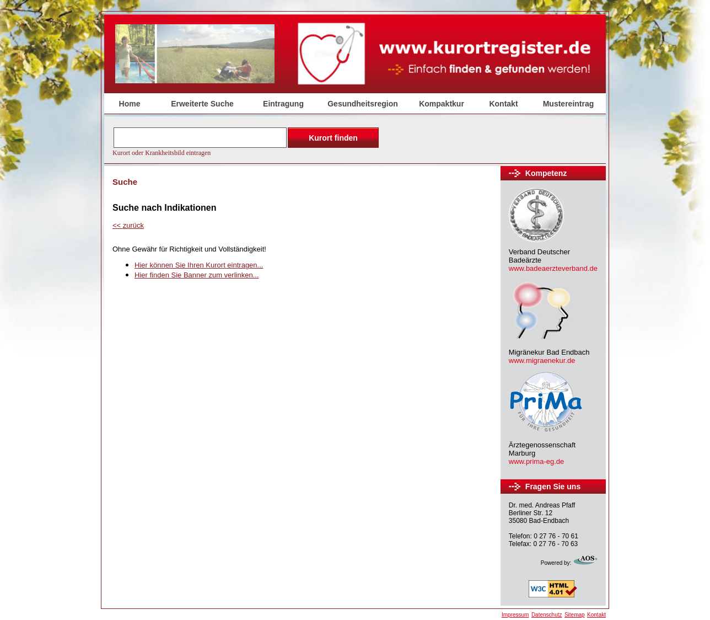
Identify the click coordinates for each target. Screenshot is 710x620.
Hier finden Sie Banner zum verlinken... (197, 275)
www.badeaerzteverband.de (553, 268)
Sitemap (574, 615)
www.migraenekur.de (542, 360)
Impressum (515, 615)
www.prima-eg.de (536, 461)
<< (128, 225)
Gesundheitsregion (362, 103)
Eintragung (283, 103)
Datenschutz (546, 615)
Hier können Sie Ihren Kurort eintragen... (199, 265)
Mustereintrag (568, 103)
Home (130, 103)
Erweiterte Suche (202, 103)
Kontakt (503, 103)
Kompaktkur (441, 103)
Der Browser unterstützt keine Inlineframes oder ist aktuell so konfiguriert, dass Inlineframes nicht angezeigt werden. (246, 141)
